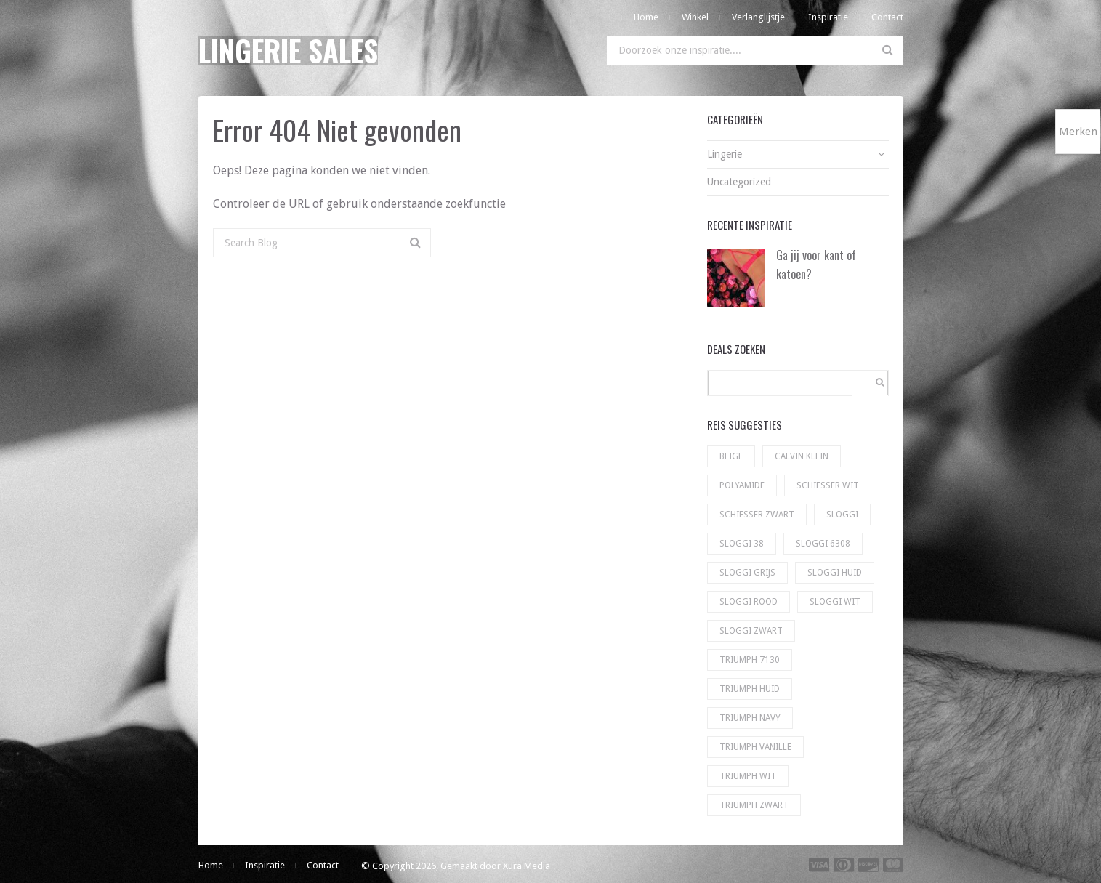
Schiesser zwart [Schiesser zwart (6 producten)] (756, 514)
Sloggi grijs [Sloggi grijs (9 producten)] (747, 573)
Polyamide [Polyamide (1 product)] (742, 485)
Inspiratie (828, 17)
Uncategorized (739, 182)
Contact (887, 17)
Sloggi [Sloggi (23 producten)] (842, 514)
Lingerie (724, 154)
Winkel (695, 17)
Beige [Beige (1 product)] (731, 456)
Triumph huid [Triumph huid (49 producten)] (749, 689)
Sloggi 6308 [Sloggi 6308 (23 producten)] (823, 544)
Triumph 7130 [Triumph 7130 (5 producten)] (749, 660)
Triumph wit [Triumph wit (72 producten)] (747, 776)
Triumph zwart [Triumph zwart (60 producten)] (754, 805)
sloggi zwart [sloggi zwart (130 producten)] (751, 631)
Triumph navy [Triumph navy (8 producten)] (750, 718)
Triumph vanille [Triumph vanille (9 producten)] (755, 747)
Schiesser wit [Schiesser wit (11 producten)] (827, 485)
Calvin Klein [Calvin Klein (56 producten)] (801, 456)
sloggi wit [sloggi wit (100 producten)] (835, 602)
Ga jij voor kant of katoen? (816, 264)
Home (646, 17)
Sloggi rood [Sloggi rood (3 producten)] (748, 602)
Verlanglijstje (758, 17)
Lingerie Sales (288, 50)
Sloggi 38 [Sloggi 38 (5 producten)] (741, 544)
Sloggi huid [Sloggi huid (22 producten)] (834, 573)
